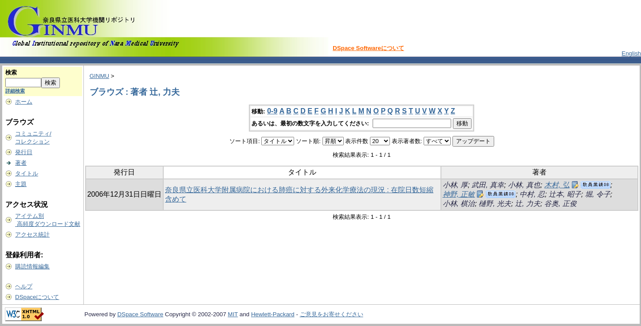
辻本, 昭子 (565, 194)
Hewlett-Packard (273, 314)
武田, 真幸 (488, 185)
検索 (11, 72)
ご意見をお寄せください (331, 314)
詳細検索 (15, 90)
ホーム (23, 101)
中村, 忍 (532, 194)
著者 (21, 162)
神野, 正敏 (459, 194)
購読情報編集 (32, 266)
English (631, 53)
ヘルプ (23, 286)
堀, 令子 (597, 194)
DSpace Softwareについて (368, 48)
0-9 (272, 111)
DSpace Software (140, 314)
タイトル (26, 173)
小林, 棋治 (459, 203)
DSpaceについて (37, 297)
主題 (21, 184)
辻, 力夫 (527, 203)
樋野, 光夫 (495, 203)
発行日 (23, 152)
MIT (233, 314)
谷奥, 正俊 (560, 203)
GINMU (99, 76)
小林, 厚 (455, 185)
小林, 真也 (524, 185)
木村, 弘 (557, 185)
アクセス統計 (32, 234)
